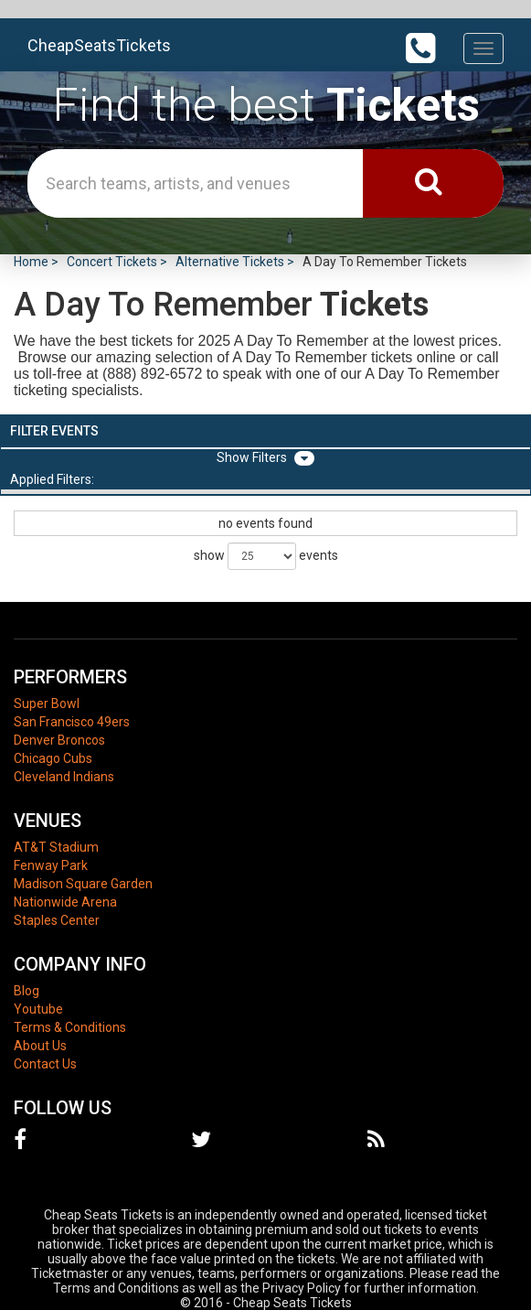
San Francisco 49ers (72, 721)
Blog (26, 990)
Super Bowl (47, 703)
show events (266, 556)
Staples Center (57, 920)
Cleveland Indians (64, 776)
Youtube (38, 1009)
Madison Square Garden (83, 883)
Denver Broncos (59, 740)
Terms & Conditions (70, 1027)
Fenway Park (51, 865)
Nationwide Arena (65, 902)
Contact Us (45, 1064)
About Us (40, 1045)
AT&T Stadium (56, 847)
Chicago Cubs (53, 758)
